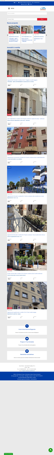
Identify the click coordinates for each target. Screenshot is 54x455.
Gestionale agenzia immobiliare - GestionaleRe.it (27, 379)
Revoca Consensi (37, 374)
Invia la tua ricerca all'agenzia (27, 329)
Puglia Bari (11, 34)
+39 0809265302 (36, 2)
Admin (15, 374)
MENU (9, 8)
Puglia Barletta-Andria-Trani (13, 232)
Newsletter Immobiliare (27, 354)
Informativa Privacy (20, 374)
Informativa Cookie (29, 374)
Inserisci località (11, 13)
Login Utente (24, 4)
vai (42, 19)
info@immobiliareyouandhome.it (24, 2)
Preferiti (30, 4)
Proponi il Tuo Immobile (27, 342)
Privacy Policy (3, 0)
